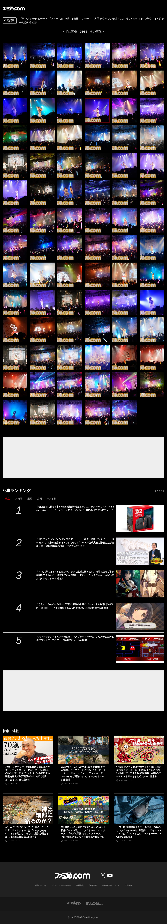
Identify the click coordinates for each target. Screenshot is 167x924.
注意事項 (93, 885)
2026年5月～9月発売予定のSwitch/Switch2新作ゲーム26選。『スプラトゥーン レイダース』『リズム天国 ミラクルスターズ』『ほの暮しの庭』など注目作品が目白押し (83, 832)
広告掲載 (129, 885)
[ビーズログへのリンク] (94, 903)
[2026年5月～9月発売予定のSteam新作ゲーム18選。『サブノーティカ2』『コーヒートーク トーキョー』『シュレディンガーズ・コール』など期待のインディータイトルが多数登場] (83, 750)
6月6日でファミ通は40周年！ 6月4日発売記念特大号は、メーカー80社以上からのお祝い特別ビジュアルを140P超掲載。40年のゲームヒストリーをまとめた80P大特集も (138, 771)
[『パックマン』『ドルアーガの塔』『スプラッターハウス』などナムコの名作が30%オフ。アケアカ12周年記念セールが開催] (140, 648)
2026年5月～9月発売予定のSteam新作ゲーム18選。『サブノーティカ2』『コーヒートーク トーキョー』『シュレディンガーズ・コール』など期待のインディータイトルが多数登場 (83, 773)
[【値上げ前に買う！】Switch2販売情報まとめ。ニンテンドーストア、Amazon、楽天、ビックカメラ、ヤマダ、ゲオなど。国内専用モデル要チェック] (140, 518)
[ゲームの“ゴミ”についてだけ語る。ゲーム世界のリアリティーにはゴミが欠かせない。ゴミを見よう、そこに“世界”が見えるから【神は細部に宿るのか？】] (28, 810)
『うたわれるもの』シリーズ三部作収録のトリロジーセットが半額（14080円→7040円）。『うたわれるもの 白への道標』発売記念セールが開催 (74, 606)
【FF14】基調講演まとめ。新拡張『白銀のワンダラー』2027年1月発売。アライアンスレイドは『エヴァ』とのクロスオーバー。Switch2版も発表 (138, 832)
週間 (29, 498)
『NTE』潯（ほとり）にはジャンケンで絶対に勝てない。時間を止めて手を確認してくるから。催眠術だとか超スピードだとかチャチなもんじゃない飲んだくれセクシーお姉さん (75, 575)
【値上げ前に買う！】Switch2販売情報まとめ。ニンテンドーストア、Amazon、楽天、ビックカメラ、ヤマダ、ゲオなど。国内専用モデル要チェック (75, 508)
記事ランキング (17, 490)
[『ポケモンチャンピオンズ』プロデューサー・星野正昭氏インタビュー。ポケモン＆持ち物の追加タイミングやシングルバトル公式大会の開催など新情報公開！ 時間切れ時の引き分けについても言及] (140, 551)
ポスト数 (51, 498)
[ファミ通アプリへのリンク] (74, 903)
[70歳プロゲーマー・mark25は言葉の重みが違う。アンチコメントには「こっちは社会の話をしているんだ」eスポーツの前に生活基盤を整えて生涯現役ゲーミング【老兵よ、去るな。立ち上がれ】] (28, 750)
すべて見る (159, 491)
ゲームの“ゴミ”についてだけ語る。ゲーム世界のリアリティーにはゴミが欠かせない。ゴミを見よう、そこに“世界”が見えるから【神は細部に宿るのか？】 (27, 832)
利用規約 (80, 885)
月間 (39, 498)
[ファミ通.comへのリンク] (14, 8)
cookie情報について (111, 885)
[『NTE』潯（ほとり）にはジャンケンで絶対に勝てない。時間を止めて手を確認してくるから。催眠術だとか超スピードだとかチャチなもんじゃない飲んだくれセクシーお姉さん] (140, 583)
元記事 (9, 21)
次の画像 (96, 31)
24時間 (18, 498)
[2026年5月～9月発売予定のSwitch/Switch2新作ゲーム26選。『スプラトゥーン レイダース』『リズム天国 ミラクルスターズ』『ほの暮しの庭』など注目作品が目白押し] (83, 810)
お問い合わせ (40, 885)
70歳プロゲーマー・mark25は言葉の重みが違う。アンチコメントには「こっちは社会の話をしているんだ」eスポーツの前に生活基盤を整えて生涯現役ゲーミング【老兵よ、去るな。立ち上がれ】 (27, 773)
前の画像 (71, 31)
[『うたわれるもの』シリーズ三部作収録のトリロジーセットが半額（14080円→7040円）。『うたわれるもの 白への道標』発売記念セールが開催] (140, 616)
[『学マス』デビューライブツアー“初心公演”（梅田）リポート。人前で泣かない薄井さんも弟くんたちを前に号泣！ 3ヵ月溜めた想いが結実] (15, 55)
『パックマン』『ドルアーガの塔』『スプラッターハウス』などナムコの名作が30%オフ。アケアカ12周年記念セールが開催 (75, 638)
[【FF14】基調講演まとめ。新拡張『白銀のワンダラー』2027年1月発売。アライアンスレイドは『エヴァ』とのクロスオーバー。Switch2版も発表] (139, 810)
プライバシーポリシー (61, 885)
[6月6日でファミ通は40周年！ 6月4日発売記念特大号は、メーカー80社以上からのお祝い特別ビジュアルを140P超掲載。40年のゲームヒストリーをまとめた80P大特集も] (139, 750)
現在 (7, 498)
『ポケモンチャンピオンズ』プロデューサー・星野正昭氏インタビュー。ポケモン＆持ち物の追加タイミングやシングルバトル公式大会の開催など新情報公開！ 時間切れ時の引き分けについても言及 (75, 542)
